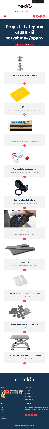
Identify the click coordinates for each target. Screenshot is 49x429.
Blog (2, 416)
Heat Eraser (24, 137)
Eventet (2, 414)
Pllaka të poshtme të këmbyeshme (24, 324)
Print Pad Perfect (24, 262)
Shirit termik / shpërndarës (24, 200)
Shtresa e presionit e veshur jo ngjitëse (24, 293)
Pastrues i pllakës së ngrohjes (24, 169)
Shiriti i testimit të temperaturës (24, 75)
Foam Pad (24, 231)
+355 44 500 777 (29, 11)
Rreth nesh (3, 409)
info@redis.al (19, 11)
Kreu (2, 407)
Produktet (3, 411)
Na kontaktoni (4, 418)
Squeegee (24, 106)
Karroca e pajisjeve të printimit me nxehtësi (24, 355)
